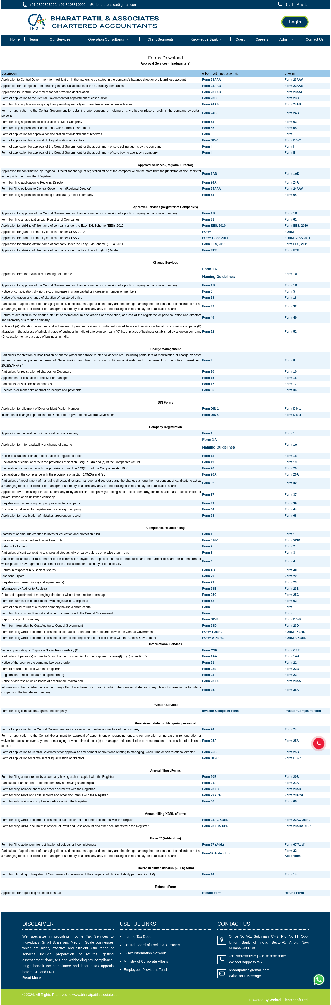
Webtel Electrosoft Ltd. (289, 1000)
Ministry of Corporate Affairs (146, 961)
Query (240, 39)
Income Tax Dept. (138, 937)
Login (295, 21)
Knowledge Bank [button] (205, 39)
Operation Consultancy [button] (106, 39)
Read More (31, 978)
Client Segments (160, 39)
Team (33, 39)
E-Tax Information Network (145, 953)
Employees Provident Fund (145, 969)
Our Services (60, 39)
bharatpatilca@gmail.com (249, 970)
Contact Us (314, 39)
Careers (262, 39)
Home (15, 39)
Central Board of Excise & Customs (152, 945)
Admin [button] (285, 39)
